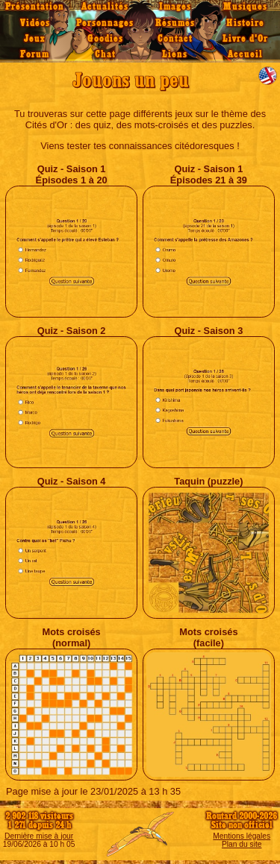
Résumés (175, 23)
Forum (34, 54)
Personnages (105, 23)
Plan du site (241, 844)
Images (175, 6)
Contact (175, 38)
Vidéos (35, 23)
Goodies (105, 38)
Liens (174, 54)
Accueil (245, 54)
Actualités (104, 6)
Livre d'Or (245, 38)
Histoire (245, 23)
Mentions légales (241, 836)
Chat (105, 54)
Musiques (245, 6)
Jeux (35, 38)
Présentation (34, 6)
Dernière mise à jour (38, 836)
